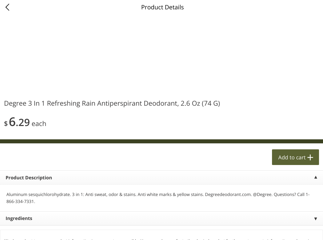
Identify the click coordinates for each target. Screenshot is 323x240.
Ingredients (19, 218)
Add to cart (292, 157)
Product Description (29, 178)
